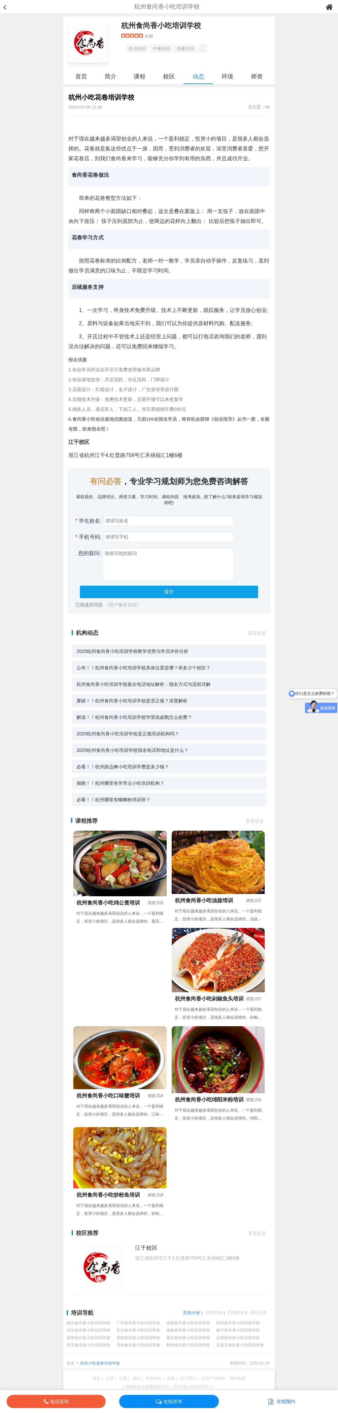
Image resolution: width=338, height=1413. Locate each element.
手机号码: (88, 537)
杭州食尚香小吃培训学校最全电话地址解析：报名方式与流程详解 (144, 684)
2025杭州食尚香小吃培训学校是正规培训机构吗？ (128, 733)
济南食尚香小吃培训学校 (138, 1345)
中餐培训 (161, 48)
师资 (257, 76)
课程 (140, 76)
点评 (110, 1378)
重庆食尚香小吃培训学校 (188, 1338)
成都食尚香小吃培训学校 (188, 1323)
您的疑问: (88, 553)
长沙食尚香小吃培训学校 (138, 1330)
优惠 (123, 1378)
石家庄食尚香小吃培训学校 (240, 1345)
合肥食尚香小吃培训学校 (238, 1338)
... (203, 48)
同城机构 (236, 1312)
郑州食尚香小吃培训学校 (188, 1345)
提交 (169, 591)
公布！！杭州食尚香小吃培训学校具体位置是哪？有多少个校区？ (144, 667)
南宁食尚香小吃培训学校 (238, 1330)
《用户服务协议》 (122, 604)
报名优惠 (77, 359)
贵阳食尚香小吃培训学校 (138, 1338)
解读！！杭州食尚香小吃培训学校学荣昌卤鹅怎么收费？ (134, 717)
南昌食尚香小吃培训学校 (188, 1330)
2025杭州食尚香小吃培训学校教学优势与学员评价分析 (132, 651)
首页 (81, 76)
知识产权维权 (213, 1378)
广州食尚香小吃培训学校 (138, 1323)
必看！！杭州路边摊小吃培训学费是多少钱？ (123, 766)
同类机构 (213, 1312)
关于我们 (188, 1378)
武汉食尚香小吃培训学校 (88, 1330)
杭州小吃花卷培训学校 (100, 1363)
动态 (198, 76)
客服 (171, 1378)
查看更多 (257, 633)
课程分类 (258, 1312)
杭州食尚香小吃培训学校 (161, 25)
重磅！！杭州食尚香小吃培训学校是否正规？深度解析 (132, 700)
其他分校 (191, 1312)
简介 (111, 76)
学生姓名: (88, 521)
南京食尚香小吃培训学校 (88, 1323)
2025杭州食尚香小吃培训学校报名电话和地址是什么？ (132, 750)
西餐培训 (185, 48)
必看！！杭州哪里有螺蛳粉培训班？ (114, 799)
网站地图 (238, 1378)
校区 (169, 76)
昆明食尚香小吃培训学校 (88, 1338)
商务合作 (154, 1378)
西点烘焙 (137, 48)
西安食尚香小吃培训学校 (88, 1345)
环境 (227, 76)
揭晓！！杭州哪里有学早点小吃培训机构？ (120, 783)
